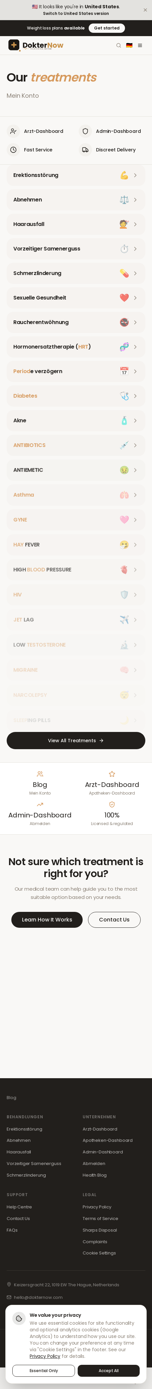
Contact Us (114, 919)
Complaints (95, 1242)
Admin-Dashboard (103, 1152)
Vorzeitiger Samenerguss (34, 1163)
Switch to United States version (76, 13)
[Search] (118, 45)
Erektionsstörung (24, 1129)
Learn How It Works (47, 919)
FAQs (12, 1230)
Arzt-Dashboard (100, 1129)
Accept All (109, 1372)
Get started (106, 28)
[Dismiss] (145, 10)
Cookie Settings (99, 1253)
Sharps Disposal (100, 1230)
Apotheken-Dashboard (108, 1140)
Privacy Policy (97, 1207)
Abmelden (94, 1163)
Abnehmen (19, 1140)
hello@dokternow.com (38, 1297)
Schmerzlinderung (26, 1175)
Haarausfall (19, 1152)
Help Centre (19, 1207)
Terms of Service (100, 1218)
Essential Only (44, 1372)
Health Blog (95, 1175)
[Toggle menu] (140, 45)
